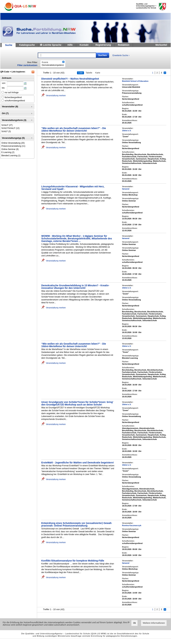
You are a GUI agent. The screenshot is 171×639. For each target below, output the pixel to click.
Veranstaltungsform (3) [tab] (17, 120)
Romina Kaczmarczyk (131, 525)
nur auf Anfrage (12, 92)
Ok (134, 622)
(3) (6, 131)
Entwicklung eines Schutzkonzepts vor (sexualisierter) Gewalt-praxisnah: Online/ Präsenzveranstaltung (76, 524)
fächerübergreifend (13, 97)
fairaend (125, 189)
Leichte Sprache (52, 45)
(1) (10, 155)
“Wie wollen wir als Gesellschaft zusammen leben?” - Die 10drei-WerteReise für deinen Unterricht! (73, 129)
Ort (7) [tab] (17, 113)
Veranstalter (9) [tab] (17, 106)
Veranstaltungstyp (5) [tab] (17, 138)
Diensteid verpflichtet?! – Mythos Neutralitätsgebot (70, 78)
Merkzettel (161, 45)
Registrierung (103, 45)
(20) (13, 143)
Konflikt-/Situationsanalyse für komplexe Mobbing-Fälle (72, 560)
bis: (3, 88)
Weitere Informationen (154, 622)
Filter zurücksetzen (27, 65)
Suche (8, 45)
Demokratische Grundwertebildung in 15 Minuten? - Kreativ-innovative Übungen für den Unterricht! (75, 286)
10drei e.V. (126, 131)
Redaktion (123, 45)
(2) (7, 152)
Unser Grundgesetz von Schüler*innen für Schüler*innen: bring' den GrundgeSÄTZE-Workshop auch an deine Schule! (77, 403)
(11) (13, 146)
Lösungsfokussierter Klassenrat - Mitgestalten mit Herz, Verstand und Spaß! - (72, 187)
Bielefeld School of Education (135, 81)
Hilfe (70, 45)
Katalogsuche (27, 45)
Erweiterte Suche (121, 55)
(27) (7, 125)
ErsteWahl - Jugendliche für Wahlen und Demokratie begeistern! (77, 462)
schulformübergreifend (15, 100)
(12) (10, 128)
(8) (10, 149)
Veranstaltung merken (56, 95)
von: (4, 83)
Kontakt (84, 45)
